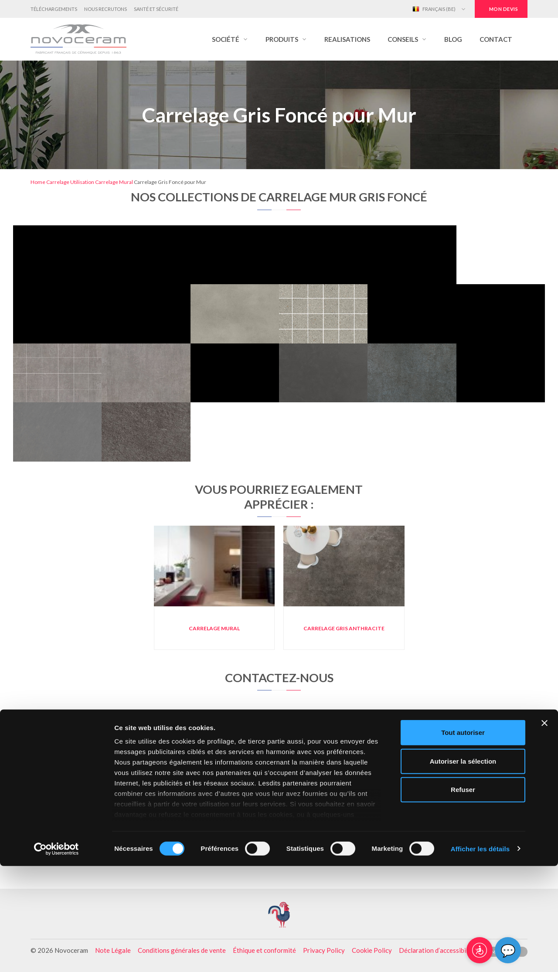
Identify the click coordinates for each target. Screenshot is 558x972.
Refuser (463, 896)
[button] (230, 39)
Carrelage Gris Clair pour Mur (449, 792)
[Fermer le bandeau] (544, 829)
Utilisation (82, 182)
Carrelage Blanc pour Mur (449, 806)
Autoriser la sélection (463, 867)
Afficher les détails (480, 954)
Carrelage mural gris (108, 806)
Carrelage (57, 182)
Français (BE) (434, 9)
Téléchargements (54, 9)
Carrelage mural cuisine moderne (109, 792)
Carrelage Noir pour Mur (279, 792)
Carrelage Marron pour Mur (279, 806)
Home (38, 182)
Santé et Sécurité (156, 9)
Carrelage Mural (114, 182)
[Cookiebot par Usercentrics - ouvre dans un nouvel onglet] (56, 955)
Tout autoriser (463, 839)
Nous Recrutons (105, 9)
